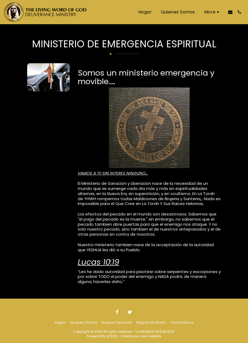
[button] (230, 12)
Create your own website (141, 336)
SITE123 (112, 336)
